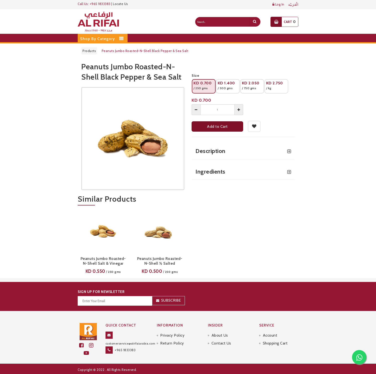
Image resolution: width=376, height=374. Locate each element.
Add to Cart (217, 126)
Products (89, 51)
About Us (220, 335)
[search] (254, 21)
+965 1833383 (125, 350)
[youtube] (88, 353)
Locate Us (120, 4)
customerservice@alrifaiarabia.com (130, 343)
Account (270, 335)
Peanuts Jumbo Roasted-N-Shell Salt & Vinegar (103, 261)
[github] (93, 345)
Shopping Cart (275, 343)
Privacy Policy (172, 335)
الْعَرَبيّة (293, 4)
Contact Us (221, 343)
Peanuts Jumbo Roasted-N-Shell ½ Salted (159, 261)
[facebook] (84, 345)
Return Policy (172, 343)
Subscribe (171, 300)
